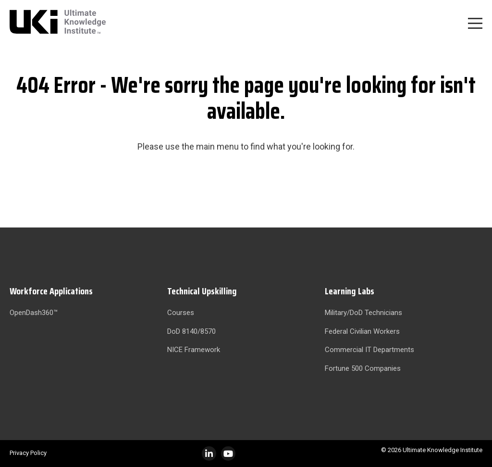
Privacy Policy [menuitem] (28, 452)
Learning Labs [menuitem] (349, 291)
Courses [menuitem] (180, 312)
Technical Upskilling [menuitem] (202, 291)
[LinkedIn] (209, 453)
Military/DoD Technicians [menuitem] (363, 312)
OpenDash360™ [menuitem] (34, 312)
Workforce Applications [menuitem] (51, 291)
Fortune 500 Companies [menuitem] (363, 368)
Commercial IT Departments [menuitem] (369, 349)
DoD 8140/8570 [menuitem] (191, 331)
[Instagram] (228, 453)
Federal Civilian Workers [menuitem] (362, 331)
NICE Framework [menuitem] (193, 349)
